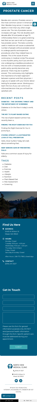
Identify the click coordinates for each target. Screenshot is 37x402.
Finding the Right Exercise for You (17, 125)
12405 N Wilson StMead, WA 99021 (12, 233)
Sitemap (7, 390)
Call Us (9, 400)
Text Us (28, 400)
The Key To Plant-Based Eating (15, 114)
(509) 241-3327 (10, 264)
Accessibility (16, 390)
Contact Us (8, 396)
